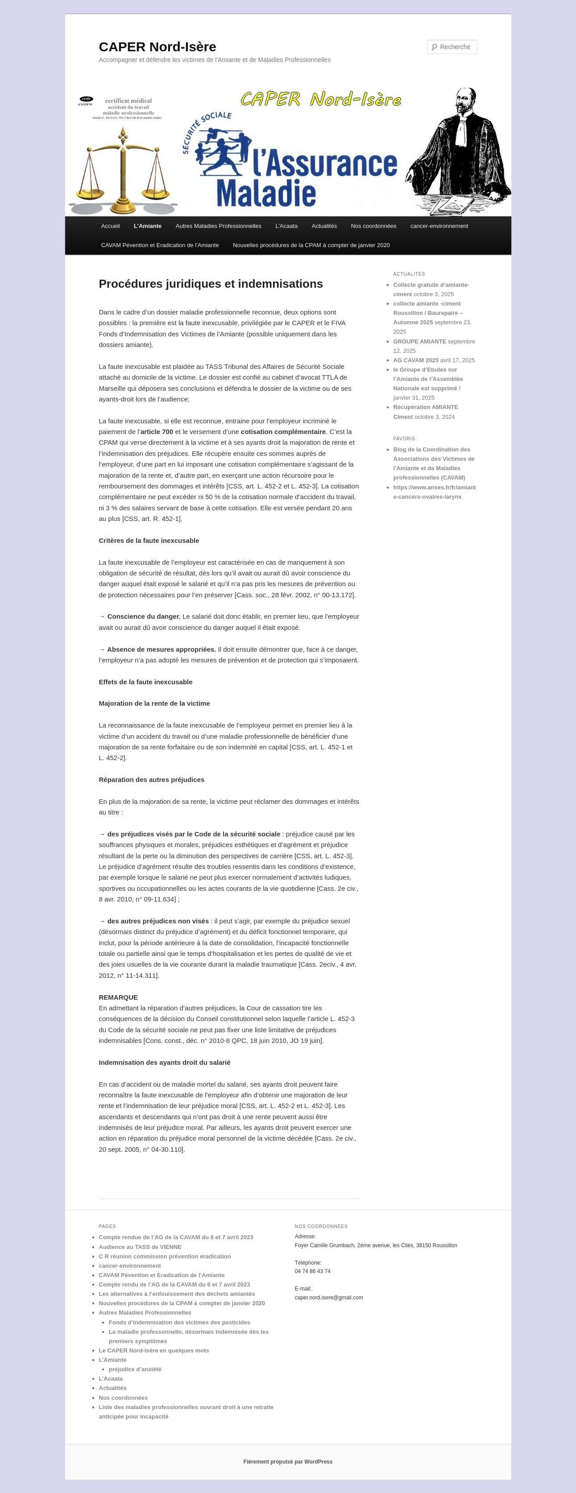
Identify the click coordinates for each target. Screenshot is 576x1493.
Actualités (324, 226)
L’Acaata (286, 226)
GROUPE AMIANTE (420, 341)
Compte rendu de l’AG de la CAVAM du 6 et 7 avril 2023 (174, 1284)
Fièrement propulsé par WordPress (288, 1462)
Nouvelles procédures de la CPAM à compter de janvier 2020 (311, 245)
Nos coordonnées (374, 226)
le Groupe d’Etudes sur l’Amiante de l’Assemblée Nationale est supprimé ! (429, 379)
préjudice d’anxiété (135, 1369)
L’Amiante (148, 226)
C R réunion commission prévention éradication (165, 1256)
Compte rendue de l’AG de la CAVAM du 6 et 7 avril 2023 (176, 1237)
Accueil (110, 226)
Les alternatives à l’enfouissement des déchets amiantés (177, 1293)
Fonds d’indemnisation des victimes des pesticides (179, 1322)
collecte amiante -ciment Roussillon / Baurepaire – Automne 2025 (428, 313)
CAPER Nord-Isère (157, 46)
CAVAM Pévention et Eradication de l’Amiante (160, 245)
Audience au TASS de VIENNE (140, 1247)
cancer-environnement (439, 226)
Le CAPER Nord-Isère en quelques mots (154, 1350)
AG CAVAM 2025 (416, 360)
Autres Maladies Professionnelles (218, 226)
